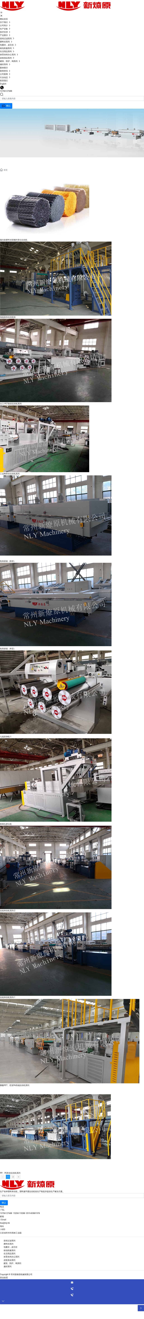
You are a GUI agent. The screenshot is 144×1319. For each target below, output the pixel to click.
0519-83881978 (33, 1213)
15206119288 (19, 1213)
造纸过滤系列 (9, 1241)
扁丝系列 (7, 1266)
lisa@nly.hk (5, 1223)
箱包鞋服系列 (9, 1250)
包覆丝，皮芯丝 (10, 1247)
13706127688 (6, 91)
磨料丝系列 (8, 1244)
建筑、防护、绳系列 (12, 1263)
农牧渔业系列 (9, 1260)
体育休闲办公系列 (11, 1257)
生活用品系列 (9, 1253)
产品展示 (11, 160)
